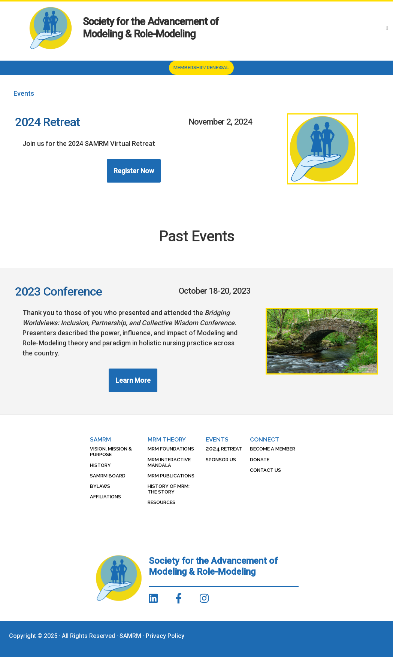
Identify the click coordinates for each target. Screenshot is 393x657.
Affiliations (105, 496)
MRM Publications (171, 476)
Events (217, 439)
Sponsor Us (221, 459)
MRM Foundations (171, 449)
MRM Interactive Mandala (169, 462)
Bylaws (100, 486)
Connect (264, 439)
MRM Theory (167, 439)
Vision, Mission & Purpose (111, 451)
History (100, 465)
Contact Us (265, 470)
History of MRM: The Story (169, 489)
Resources (161, 502)
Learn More (133, 380)
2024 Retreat (47, 122)
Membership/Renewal (201, 67)
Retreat (224, 449)
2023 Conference (58, 291)
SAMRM (100, 439)
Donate (259, 459)
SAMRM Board (108, 476)
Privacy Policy (165, 635)
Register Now (134, 171)
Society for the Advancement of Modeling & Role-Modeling (151, 28)
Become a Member (272, 449)
